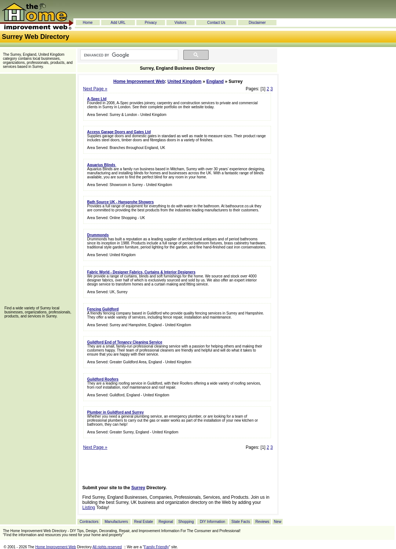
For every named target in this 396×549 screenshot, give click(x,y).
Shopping (186, 522)
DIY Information (212, 522)
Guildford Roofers (103, 379)
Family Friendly (156, 547)
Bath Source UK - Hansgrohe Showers (120, 202)
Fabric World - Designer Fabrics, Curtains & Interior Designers (141, 272)
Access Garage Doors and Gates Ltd (119, 132)
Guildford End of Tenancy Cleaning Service (124, 342)
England (215, 81)
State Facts (240, 522)
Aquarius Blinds (101, 165)
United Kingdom (185, 81)
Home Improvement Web (139, 81)
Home (88, 23)
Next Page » (95, 88)
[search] (128, 55)
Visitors (181, 23)
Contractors (89, 522)
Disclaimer (257, 23)
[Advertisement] (37, 192)
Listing (88, 507)
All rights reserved (107, 547)
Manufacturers (116, 522)
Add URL (118, 23)
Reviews (262, 522)
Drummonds (98, 235)
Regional (165, 522)
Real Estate (143, 522)
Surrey (138, 487)
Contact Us (216, 23)
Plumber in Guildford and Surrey (115, 412)
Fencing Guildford (103, 309)
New (277, 522)
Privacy (151, 23)
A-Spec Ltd (97, 99)
